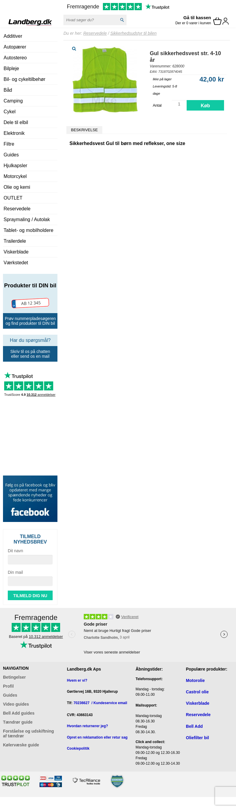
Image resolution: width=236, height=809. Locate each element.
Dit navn (15, 550)
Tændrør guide (18, 722)
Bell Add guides (18, 713)
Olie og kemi (17, 187)
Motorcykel (15, 176)
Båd (8, 90)
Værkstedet (16, 262)
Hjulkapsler (15, 165)
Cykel (10, 111)
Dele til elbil (16, 122)
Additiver (13, 36)
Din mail (15, 572)
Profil (8, 686)
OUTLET (13, 197)
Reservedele (17, 208)
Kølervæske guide (21, 744)
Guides (11, 154)
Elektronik (14, 133)
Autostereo (15, 57)
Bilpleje (11, 68)
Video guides (16, 704)
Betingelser (14, 677)
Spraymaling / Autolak (27, 219)
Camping (13, 100)
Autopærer (15, 46)
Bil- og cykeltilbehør (24, 79)
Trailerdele (15, 241)
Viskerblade (16, 251)
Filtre (9, 144)
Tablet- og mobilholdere (28, 230)
